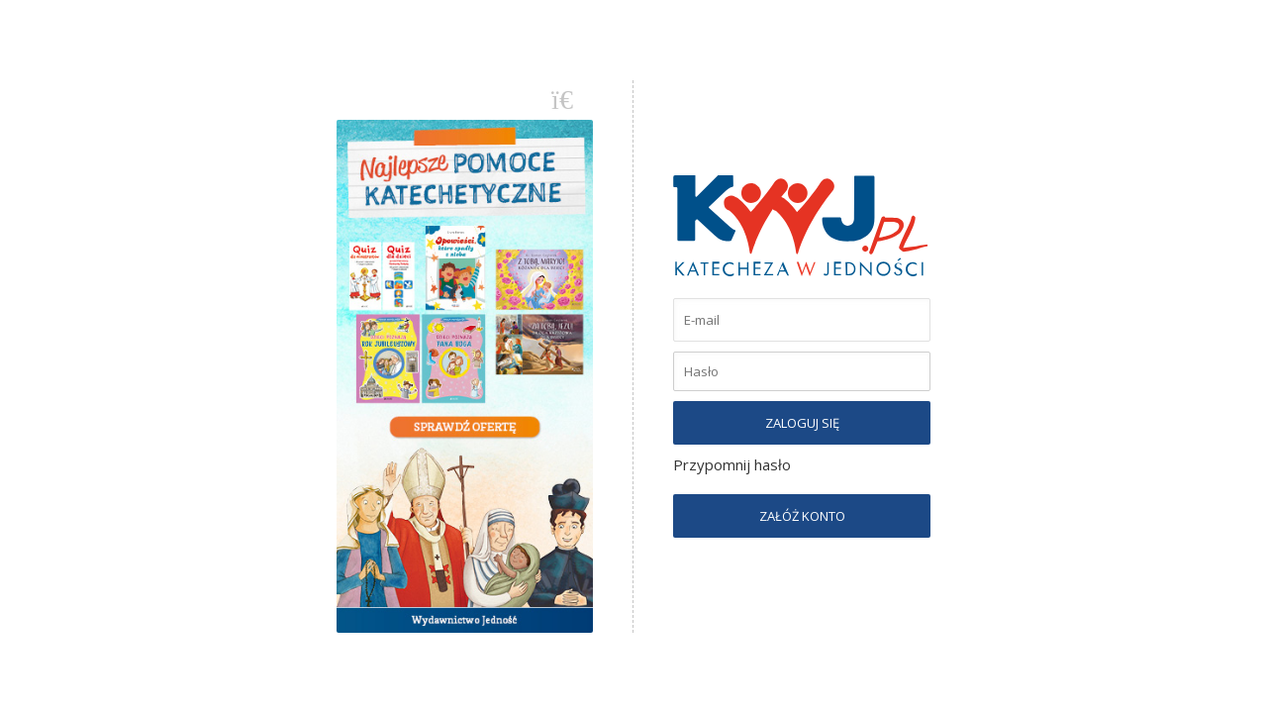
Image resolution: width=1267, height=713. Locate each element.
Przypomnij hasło (732, 464)
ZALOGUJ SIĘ (802, 423)
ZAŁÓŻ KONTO (802, 516)
